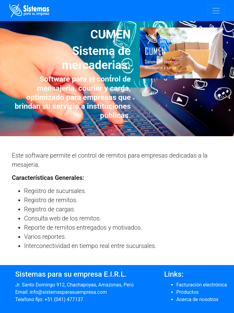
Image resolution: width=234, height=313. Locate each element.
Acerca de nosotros (197, 299)
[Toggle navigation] (216, 11)
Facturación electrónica (201, 285)
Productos (187, 292)
